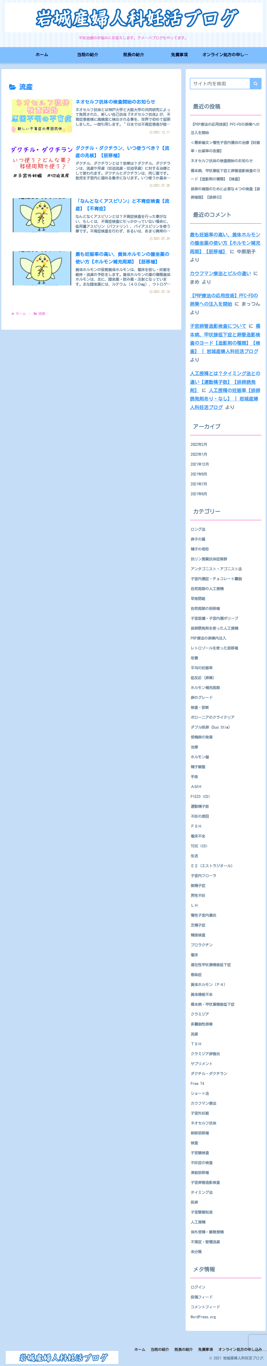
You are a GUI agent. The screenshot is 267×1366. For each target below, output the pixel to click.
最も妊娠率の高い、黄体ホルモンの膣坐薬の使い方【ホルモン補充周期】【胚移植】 (225, 243)
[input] (225, 83)
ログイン (198, 1287)
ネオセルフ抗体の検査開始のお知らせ (222, 161)
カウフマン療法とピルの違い (220, 273)
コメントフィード (205, 1307)
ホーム (139, 1349)
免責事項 (205, 1349)
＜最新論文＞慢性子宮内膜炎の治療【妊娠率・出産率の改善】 (225, 147)
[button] (256, 83)
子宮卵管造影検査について (218, 326)
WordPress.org (203, 1317)
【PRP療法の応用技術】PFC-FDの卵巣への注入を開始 (225, 128)
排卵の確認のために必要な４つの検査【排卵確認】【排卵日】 (225, 193)
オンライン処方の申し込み (240, 1349)
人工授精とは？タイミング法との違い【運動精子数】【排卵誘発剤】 (225, 382)
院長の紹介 (183, 1349)
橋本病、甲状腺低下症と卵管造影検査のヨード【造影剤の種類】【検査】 (225, 175)
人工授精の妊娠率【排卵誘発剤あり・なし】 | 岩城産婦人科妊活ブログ (225, 399)
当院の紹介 (160, 1349)
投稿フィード (202, 1297)
